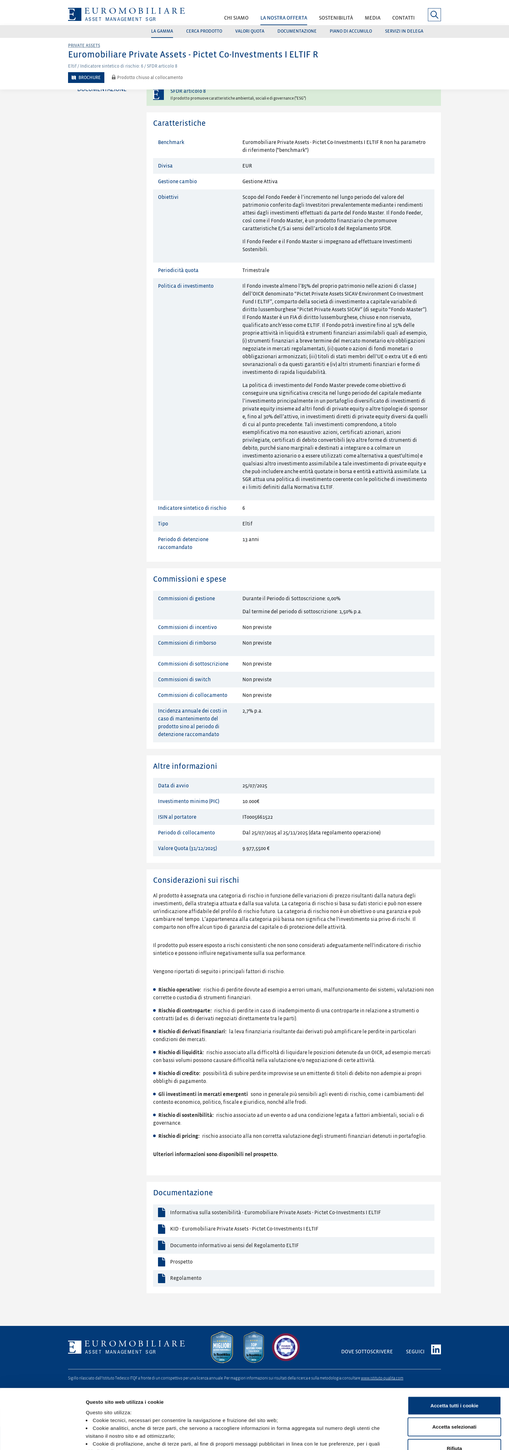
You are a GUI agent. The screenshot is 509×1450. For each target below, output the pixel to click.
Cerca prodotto (204, 31)
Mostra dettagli (344, 1437)
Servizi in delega (404, 31)
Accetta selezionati (454, 1376)
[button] (236, 20)
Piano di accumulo (351, 31)
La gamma (162, 31)
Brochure (90, 77)
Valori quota (249, 31)
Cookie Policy (196, 1409)
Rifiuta (454, 1398)
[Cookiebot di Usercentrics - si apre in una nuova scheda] (42, 1437)
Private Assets (84, 45)
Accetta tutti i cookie (454, 1355)
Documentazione (297, 31)
